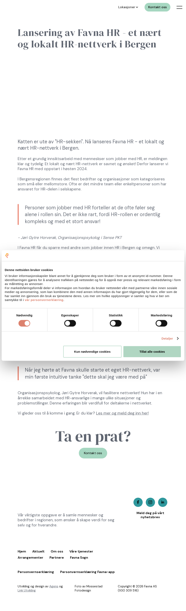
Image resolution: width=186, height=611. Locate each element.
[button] (127, 7)
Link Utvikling (27, 590)
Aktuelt (38, 551)
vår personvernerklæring (44, 300)
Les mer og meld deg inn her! (122, 413)
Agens (53, 586)
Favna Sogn (79, 558)
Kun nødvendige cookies (92, 351)
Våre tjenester (81, 551)
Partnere (56, 558)
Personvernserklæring (36, 572)
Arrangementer (30, 558)
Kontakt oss (157, 7)
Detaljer (167, 338)
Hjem (22, 551)
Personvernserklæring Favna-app (87, 572)
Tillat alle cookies (152, 351)
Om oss (57, 551)
